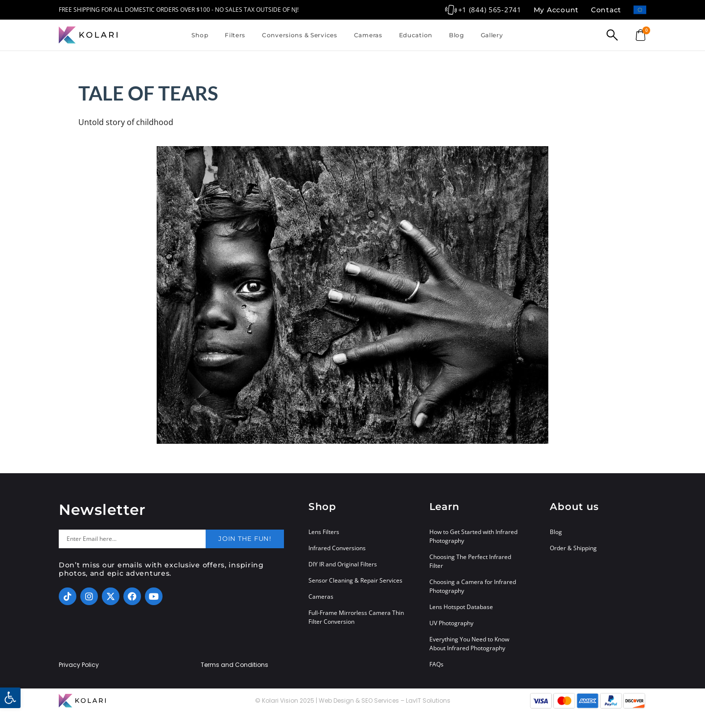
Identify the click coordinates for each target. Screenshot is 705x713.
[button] (10, 698)
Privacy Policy (79, 665)
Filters (235, 35)
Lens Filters (323, 532)
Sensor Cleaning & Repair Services (355, 580)
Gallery (492, 35)
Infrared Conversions (337, 548)
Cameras (368, 35)
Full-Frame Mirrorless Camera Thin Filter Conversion (356, 617)
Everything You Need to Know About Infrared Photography (469, 643)
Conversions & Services (299, 35)
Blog (456, 35)
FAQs (436, 664)
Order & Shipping (573, 548)
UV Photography (451, 623)
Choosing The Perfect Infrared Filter (470, 561)
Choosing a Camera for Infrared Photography (472, 586)
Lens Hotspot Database (461, 607)
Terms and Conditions (234, 665)
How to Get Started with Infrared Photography (473, 536)
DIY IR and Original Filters (342, 564)
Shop (199, 35)
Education (415, 35)
